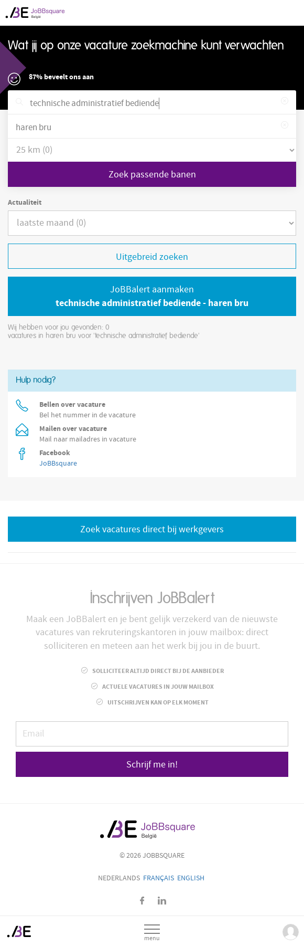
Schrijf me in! (152, 765)
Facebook (142, 901)
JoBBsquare (58, 463)
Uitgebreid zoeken (152, 257)
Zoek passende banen (152, 175)
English (190, 878)
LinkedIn (162, 901)
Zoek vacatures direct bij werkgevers (152, 529)
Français (158, 878)
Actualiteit (24, 202)
